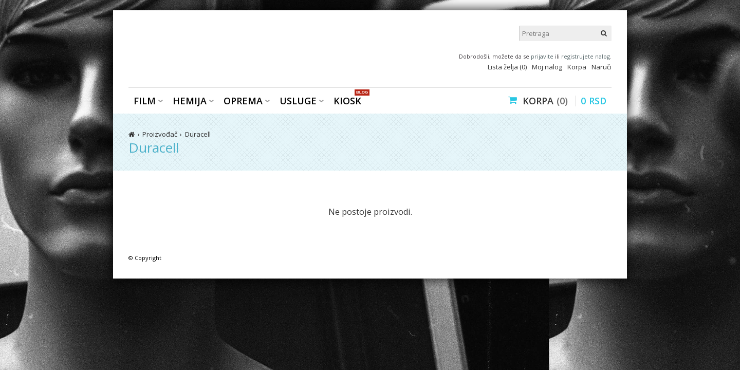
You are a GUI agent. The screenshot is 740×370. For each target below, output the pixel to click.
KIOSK (350, 100)
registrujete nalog (585, 56)
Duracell (198, 134)
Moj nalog (547, 66)
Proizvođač (159, 134)
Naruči (601, 66)
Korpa (576, 66)
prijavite (542, 56)
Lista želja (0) (507, 66)
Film (145, 101)
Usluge (298, 101)
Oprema (243, 101)
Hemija (190, 101)
